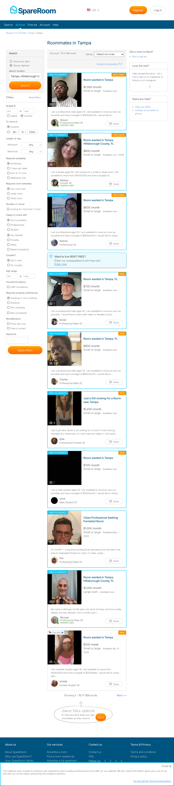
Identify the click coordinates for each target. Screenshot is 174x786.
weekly (13, 115)
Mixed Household (19, 249)
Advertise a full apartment (62, 760)
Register (138, 10)
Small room (16, 198)
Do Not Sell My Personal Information (152, 781)
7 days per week (18, 168)
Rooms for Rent (21, 61)
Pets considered (18, 313)
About (16, 752)
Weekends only (18, 177)
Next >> (121, 695)
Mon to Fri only (18, 173)
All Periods (15, 163)
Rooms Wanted (21, 65)
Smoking (14, 302)
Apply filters (25, 350)
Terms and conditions (143, 752)
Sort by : (105, 54)
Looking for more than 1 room (25, 209)
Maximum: (13, 151)
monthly (28, 115)
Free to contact (18, 328)
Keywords (11, 335)
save (101, 717)
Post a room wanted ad (60, 756)
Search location (17, 71)
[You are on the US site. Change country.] (93, 10)
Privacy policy (138, 756)
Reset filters (35, 97)
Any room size (17, 188)
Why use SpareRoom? (18, 756)
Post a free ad (139, 56)
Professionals (17, 225)
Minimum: (13, 144)
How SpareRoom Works (19, 760)
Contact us (95, 752)
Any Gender (16, 235)
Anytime (14, 126)
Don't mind (16, 260)
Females (14, 240)
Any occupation (18, 220)
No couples (16, 265)
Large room (16, 193)
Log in (158, 10)
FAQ (91, 756)
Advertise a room (57, 752)
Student (14, 229)
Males (13, 244)
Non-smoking (17, 307)
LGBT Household (19, 287)
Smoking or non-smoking (23, 298)
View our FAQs (142, 106)
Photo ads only (18, 323)
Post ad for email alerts (110, 64)
